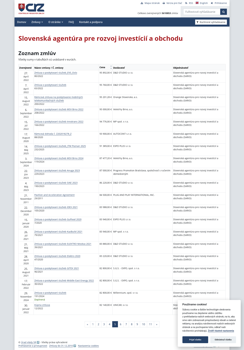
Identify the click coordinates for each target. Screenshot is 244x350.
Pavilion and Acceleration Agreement (54, 194)
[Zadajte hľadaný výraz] (201, 12)
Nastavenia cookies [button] (88, 345)
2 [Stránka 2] (98, 324)
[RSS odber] (189, 3)
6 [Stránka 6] (120, 324)
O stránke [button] (54, 22)
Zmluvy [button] (36, 22)
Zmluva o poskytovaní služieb (50, 84)
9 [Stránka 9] (137, 324)
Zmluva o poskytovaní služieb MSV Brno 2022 (58, 109)
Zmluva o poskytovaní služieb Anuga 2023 (57, 170)
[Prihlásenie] (218, 3)
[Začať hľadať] (223, 12)
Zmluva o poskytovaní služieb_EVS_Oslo (55, 72)
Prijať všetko (195, 339)
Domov (21, 22)
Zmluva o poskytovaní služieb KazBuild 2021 (58, 231)
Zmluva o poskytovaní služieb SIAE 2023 (56, 182)
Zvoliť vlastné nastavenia (221, 330)
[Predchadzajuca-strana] (87, 324)
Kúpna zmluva (42, 304)
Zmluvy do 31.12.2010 (61, 345)
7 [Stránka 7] (126, 324)
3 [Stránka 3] (104, 324)
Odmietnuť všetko (223, 339)
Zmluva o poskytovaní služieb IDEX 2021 (56, 207)
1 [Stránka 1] (93, 324)
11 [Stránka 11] (150, 324)
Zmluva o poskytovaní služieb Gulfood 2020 (57, 219)
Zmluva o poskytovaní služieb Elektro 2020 (57, 256)
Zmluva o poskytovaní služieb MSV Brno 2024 (58, 158)
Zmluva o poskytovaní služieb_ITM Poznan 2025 (60, 146)
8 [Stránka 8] (131, 324)
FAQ (71, 22)
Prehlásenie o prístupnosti (32, 345)
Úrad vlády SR (28, 342)
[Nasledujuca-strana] (156, 324)
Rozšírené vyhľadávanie (211, 22)
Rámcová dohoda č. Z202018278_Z (53, 133)
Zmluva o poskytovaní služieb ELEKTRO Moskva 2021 (62, 243)
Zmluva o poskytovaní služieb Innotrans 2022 (58, 121)
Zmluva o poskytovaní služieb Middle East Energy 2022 (64, 280)
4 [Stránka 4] (109, 324)
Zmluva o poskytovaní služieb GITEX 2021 (56, 268)
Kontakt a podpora (90, 22)
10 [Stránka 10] (143, 324)
